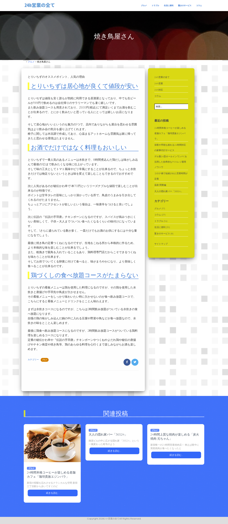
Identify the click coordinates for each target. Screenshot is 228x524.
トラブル (155, 5)
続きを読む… (52, 492)
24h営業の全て (162, 77)
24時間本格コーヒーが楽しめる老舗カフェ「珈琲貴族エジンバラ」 (170, 133)
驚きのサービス (184, 5)
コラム (199, 5)
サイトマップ (161, 243)
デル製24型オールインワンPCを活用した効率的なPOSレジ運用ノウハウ (170, 161)
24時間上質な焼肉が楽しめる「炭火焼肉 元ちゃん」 (174, 436)
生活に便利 (168, 5)
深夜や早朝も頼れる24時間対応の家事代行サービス (170, 147)
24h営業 (158, 83)
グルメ (144, 5)
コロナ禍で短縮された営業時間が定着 (171, 176)
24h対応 (158, 89)
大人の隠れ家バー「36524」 (168, 191)
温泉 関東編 (160, 184)
